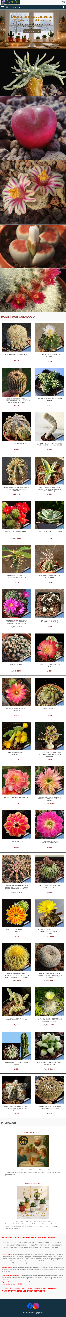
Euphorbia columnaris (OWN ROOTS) (16, 1063)
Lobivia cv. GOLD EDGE (16, 841)
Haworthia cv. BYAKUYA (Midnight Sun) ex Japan (49, 1063)
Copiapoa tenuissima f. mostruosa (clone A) (49, 621)
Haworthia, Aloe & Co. (33, 1132)
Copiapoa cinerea (49, 708)
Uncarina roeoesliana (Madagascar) (16, 753)
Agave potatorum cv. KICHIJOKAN (49, 532)
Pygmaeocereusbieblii (16, 664)
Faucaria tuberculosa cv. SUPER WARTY (49, 399)
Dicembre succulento (33, 1184)
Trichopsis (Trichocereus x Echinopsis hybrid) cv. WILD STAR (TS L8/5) (49, 798)
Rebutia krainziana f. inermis (16, 532)
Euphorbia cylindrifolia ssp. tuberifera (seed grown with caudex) (49, 754)
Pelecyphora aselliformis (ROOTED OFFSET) (49, 886)
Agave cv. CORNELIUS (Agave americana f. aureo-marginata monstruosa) (49, 489)
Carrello (63, 2)
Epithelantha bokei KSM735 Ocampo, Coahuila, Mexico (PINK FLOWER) (49, 975)
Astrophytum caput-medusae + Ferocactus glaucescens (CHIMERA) (16, 489)
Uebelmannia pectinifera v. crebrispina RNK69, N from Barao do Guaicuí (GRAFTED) (16, 400)
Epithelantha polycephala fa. (16, 354)
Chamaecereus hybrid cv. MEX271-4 (16, 709)
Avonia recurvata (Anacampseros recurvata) (16, 1019)
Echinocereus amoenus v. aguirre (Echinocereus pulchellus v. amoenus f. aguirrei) (16, 622)
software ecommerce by (33, 1313)
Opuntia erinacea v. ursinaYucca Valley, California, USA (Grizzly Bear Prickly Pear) (49, 1019)
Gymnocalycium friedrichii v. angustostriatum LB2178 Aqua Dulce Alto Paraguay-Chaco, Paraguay (16, 887)
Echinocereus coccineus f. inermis (49, 665)
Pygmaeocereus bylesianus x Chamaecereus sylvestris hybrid (49, 931)
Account (63, 7)
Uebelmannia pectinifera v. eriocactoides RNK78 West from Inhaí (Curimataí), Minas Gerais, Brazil (16, 975)
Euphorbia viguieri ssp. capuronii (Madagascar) (16, 576)
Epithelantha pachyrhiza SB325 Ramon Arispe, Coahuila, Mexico (49, 444)
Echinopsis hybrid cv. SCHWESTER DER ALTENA (49, 842)
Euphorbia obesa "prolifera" (16, 443)
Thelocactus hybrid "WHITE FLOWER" (49, 355)
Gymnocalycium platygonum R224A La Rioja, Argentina (49, 1107)
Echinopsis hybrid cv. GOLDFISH (16, 797)
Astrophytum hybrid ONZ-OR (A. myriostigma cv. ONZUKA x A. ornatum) (16, 1108)
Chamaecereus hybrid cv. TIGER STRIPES (16, 930)
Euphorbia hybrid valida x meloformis (49, 576)
